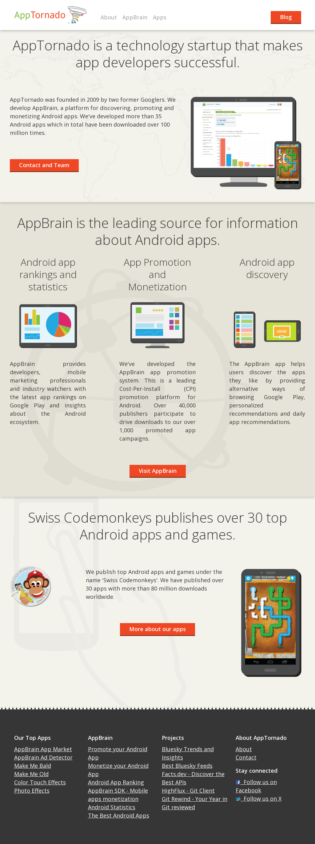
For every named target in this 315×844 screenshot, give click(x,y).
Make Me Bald (32, 765)
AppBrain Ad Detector (43, 757)
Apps (159, 17)
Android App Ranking (116, 782)
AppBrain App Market (43, 749)
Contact (246, 757)
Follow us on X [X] (258, 798)
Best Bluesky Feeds (187, 765)
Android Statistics (111, 807)
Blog (286, 17)
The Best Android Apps (118, 815)
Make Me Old (31, 774)
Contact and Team (44, 165)
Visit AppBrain (158, 470)
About (109, 17)
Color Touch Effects (40, 782)
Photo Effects (32, 790)
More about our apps (157, 629)
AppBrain (134, 17)
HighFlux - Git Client (188, 790)
